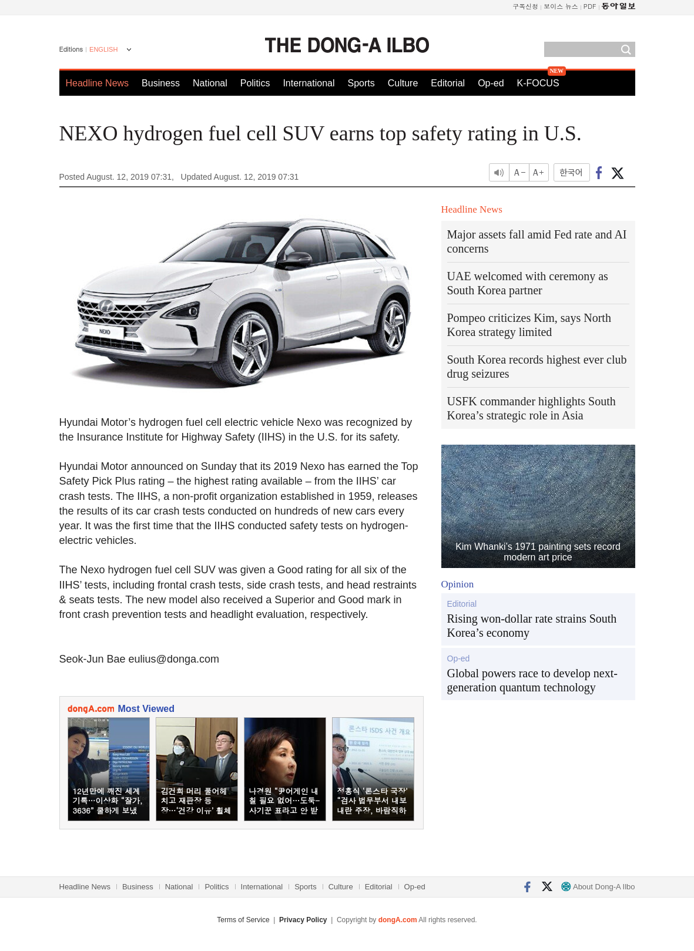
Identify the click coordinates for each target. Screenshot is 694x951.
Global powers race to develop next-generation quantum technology (532, 680)
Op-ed (491, 83)
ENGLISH (103, 49)
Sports (360, 83)
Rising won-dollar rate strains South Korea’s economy (532, 625)
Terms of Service (243, 920)
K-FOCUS (538, 83)
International (308, 83)
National (210, 83)
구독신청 (525, 6)
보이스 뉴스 (561, 6)
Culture (403, 83)
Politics (255, 83)
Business (161, 83)
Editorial (448, 83)
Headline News (97, 83)
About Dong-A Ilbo (598, 886)
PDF (590, 6)
